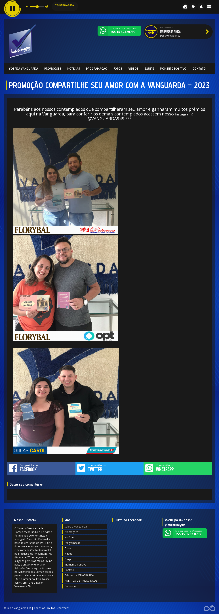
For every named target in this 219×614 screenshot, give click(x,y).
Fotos (117, 69)
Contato (199, 69)
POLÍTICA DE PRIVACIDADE (80, 580)
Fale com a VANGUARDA (79, 575)
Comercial (70, 586)
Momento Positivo (173, 69)
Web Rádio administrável (209, 608)
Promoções (52, 69)
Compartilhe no (41, 467)
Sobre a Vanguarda (23, 69)
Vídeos (133, 69)
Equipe (149, 69)
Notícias (73, 69)
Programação (96, 69)
